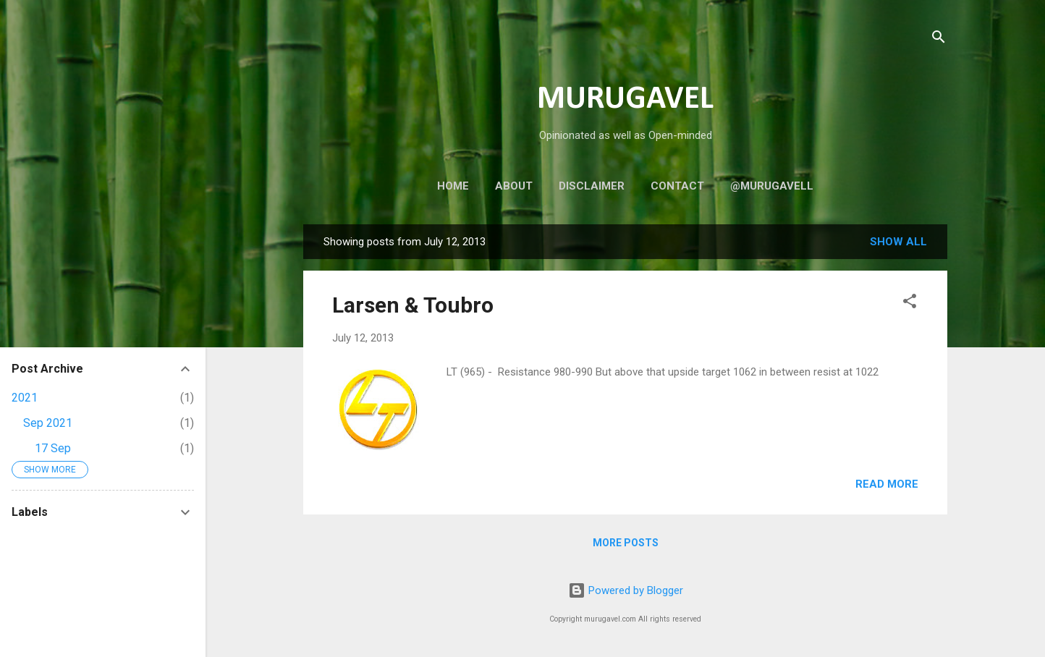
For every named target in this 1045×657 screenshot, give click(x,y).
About (514, 185)
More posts (626, 542)
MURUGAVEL (625, 99)
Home (453, 185)
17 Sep (53, 448)
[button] (909, 303)
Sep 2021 (47, 423)
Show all (898, 241)
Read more (886, 484)
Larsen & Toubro (413, 305)
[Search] (938, 39)
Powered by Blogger (625, 590)
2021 (25, 397)
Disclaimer (592, 185)
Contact (677, 185)
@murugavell (771, 185)
